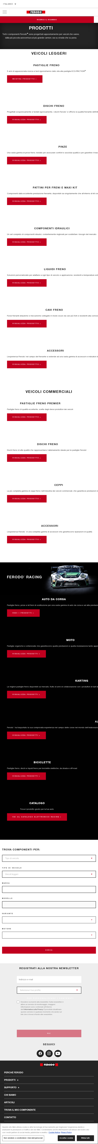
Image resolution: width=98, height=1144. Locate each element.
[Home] (36, 12)
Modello (7, 898)
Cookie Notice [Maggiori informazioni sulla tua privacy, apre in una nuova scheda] (54, 1132)
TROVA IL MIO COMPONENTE (20, 1110)
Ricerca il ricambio (49, 19)
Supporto (12, 1087)
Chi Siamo (10, 1095)
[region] (49, 1133)
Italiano (8, 4)
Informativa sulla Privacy (33, 1009)
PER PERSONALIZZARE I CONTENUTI (50, 998)
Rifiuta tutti (85, 1138)
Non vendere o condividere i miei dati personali (23, 1138)
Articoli (9, 1102)
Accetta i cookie (66, 1138)
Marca (6, 883)
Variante (7, 913)
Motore (6, 929)
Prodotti (11, 1080)
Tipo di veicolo (12, 868)
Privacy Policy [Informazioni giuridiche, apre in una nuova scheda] (66, 1132)
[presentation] (40, 1022)
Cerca (49, 950)
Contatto (10, 1117)
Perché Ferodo (13, 1073)
